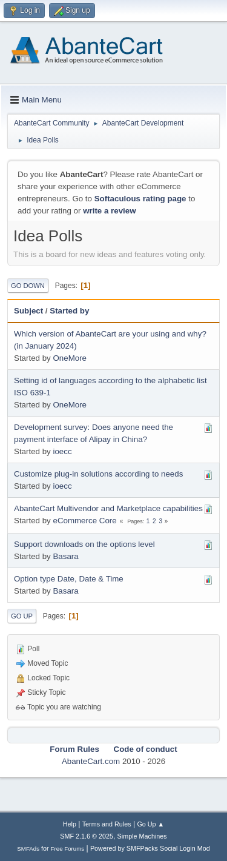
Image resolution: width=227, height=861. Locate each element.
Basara (65, 556)
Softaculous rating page (140, 198)
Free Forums (68, 848)
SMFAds (28, 848)
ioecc (62, 451)
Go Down (28, 285)
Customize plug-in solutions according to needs (98, 473)
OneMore (70, 358)
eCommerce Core (84, 520)
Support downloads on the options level (84, 544)
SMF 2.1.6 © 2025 (86, 836)
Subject (28, 310)
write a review (109, 210)
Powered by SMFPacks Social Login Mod (150, 848)
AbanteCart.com (91, 761)
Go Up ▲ (150, 824)
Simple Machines (142, 836)
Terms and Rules (106, 824)
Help (69, 824)
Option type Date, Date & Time (68, 578)
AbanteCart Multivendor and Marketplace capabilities (108, 508)
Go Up (22, 616)
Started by (69, 310)
